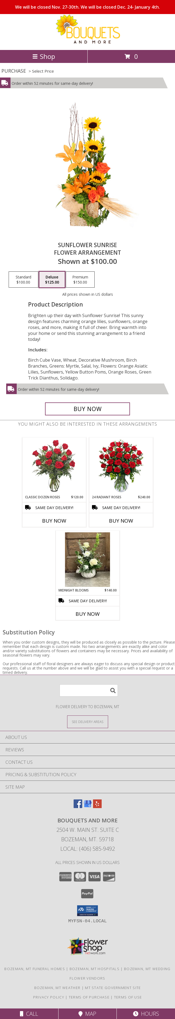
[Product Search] (89, 690)
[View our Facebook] (78, 806)
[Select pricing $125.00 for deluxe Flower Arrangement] (52, 279)
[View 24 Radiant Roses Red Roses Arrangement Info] (120, 466)
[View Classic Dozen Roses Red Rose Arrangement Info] (54, 466)
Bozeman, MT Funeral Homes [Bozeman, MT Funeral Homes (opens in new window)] (34, 968)
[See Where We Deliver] (87, 721)
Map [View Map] (87, 1013)
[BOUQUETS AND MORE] (87, 42)
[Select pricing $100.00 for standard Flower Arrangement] (23, 279)
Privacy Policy (48, 997)
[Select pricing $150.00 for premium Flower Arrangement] (80, 279)
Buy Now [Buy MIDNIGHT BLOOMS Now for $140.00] (88, 613)
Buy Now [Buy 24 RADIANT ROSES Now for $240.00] (121, 520)
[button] (87, 910)
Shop (43, 56)
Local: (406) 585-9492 (87, 848)
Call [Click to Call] (29, 1013)
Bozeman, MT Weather (57, 987)
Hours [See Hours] (146, 1013)
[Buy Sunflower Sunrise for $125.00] (87, 408)
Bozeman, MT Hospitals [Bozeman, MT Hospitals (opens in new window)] (94, 968)
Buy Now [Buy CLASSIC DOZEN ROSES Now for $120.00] (54, 520)
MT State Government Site (113, 987)
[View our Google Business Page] (87, 806)
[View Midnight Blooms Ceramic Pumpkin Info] (87, 559)
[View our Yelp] (97, 806)
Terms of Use (128, 997)
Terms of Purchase (89, 997)
